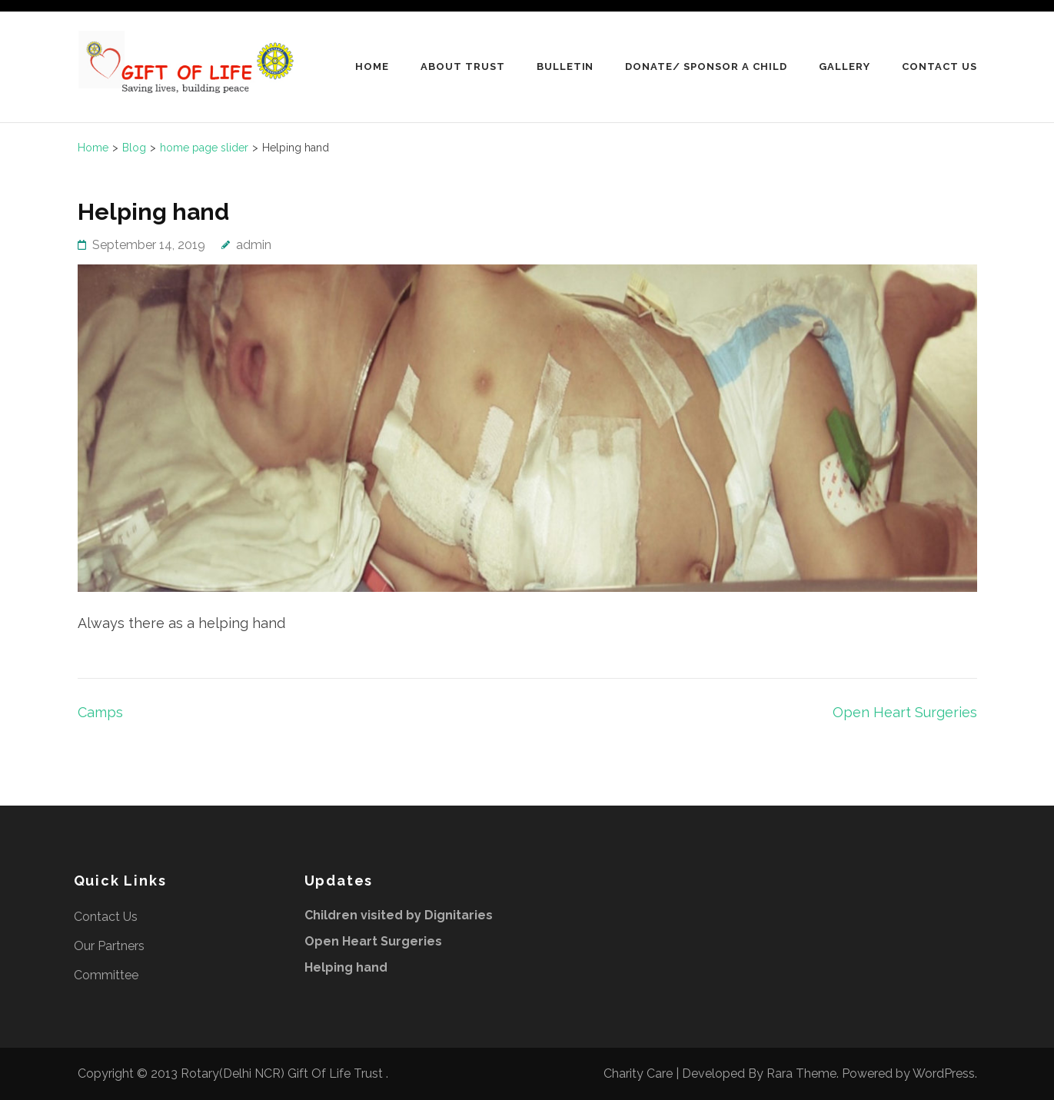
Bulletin (565, 66)
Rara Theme (801, 1073)
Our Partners (109, 946)
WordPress (944, 1073)
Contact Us (939, 66)
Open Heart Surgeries (905, 712)
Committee (106, 975)
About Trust (463, 66)
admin (253, 245)
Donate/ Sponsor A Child (705, 66)
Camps (100, 712)
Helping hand (345, 967)
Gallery (844, 66)
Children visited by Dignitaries (398, 915)
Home (372, 66)
